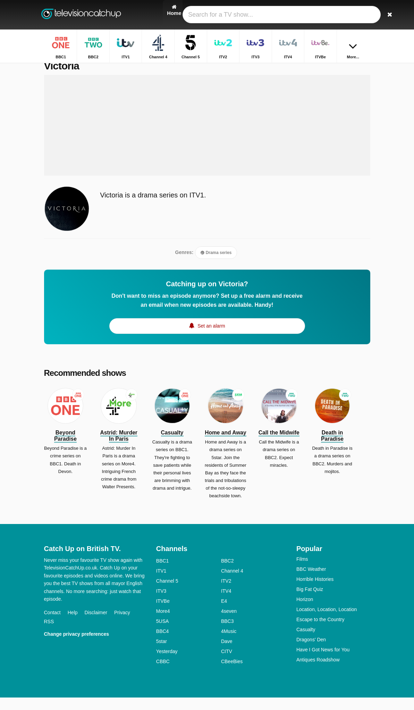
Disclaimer (96, 625)
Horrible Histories (314, 591)
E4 (224, 613)
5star (161, 654)
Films (302, 571)
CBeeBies (232, 674)
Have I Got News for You (322, 662)
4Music (228, 643)
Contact (52, 625)
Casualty (305, 642)
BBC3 (227, 633)
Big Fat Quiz (309, 602)
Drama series (216, 265)
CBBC (163, 674)
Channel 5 (167, 593)
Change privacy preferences (76, 647)
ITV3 (161, 603)
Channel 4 (232, 583)
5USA (162, 633)
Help (73, 625)
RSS (49, 634)
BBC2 (227, 573)
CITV (226, 664)
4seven (229, 623)
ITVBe (163, 613)
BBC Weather (311, 581)
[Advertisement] (207, 137)
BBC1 (162, 573)
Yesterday (167, 664)
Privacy (122, 625)
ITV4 (226, 603)
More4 (163, 623)
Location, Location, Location (326, 622)
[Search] (366, 14)
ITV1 (161, 583)
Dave (227, 654)
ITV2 (226, 593)
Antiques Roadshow (318, 672)
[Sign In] (349, 14)
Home (344, 68)
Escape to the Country (320, 632)
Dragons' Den (311, 652)
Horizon (304, 612)
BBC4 (162, 643)
